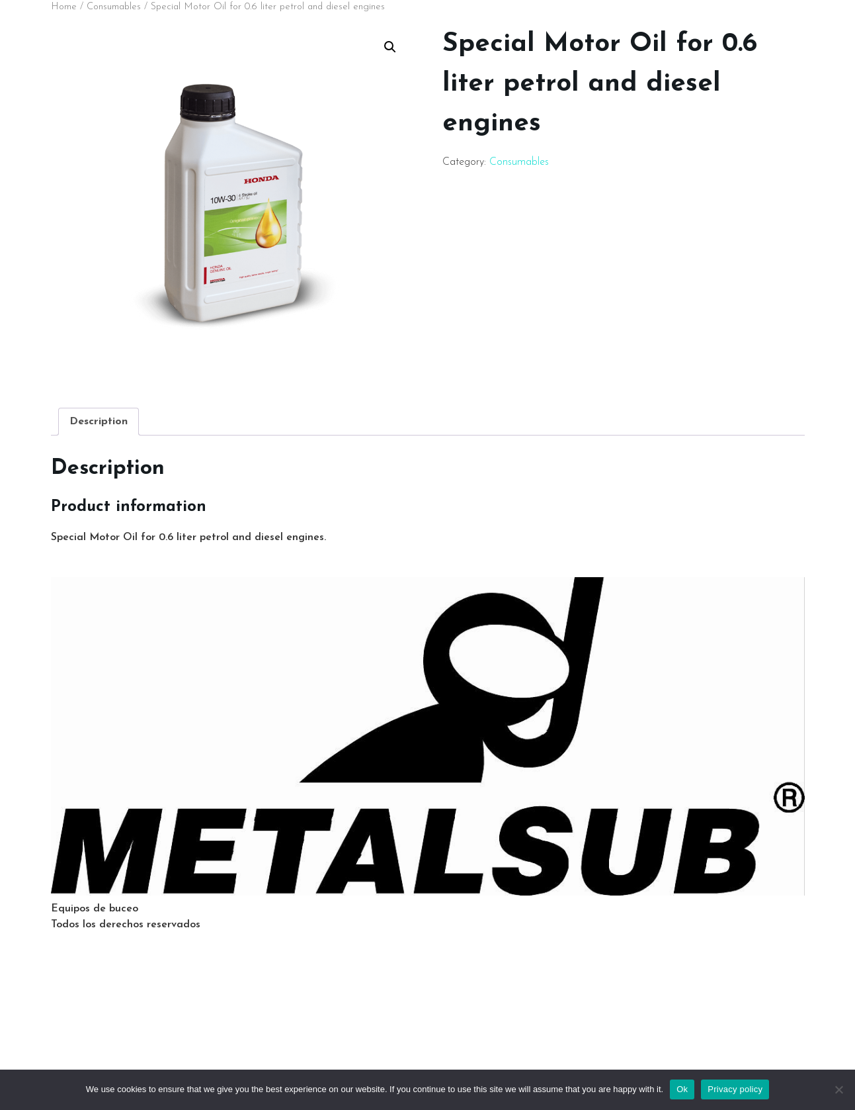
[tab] (98, 422)
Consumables (114, 7)
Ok (682, 1089)
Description (98, 421)
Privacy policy (735, 1089)
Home (64, 7)
